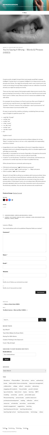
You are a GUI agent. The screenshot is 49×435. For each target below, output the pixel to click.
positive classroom (30, 397)
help (23, 217)
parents (21, 394)
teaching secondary (23, 412)
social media (31, 403)
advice (33, 380)
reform (36, 400)
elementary (35, 386)
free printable (23, 389)
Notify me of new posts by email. (12, 288)
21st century (25, 380)
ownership (14, 394)
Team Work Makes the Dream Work (13, 333)
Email (5, 263)
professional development (11, 400)
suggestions (21, 406)
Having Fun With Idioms (10, 336)
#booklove (7, 380)
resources (6, 403)
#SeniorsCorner (9, 215)
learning (31, 392)
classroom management (36, 383)
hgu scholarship (8, 392)
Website (5, 271)
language (28, 217)
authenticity (39, 380)
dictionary (13, 217)
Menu (24, 12)
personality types (30, 394)
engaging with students (10, 389)
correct (7, 217)
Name (5, 255)
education (28, 386)
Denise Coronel (17, 193)
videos (12, 218)
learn (33, 217)
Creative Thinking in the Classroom (13, 339)
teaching (28, 406)
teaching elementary (26, 409)
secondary (23, 403)
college (15, 386)
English (19, 217)
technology (34, 412)
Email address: (7, 351)
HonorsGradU (10, 5)
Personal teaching (9, 397)
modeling (6, 394)
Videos (30, 215)
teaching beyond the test (11, 409)
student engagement (10, 406)
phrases (7, 218)
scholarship (14, 403)
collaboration (7, 386)
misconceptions (40, 217)
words (16, 218)
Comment (6, 232)
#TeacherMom (16, 380)
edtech (21, 386)
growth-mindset (33, 389)
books (5, 383)
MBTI (36, 392)
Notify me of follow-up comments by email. (15, 282)
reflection (29, 400)
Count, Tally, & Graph (9, 343)
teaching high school (10, 412)
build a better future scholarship (18, 383)
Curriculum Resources (21, 215)
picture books (20, 397)
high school (18, 392)
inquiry (25, 392)
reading (23, 400)
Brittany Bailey (18, 47)
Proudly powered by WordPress (9, 431)
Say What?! (6, 329)
